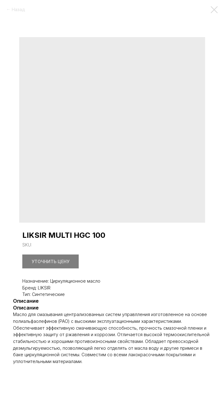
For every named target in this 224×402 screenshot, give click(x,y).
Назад (18, 9)
